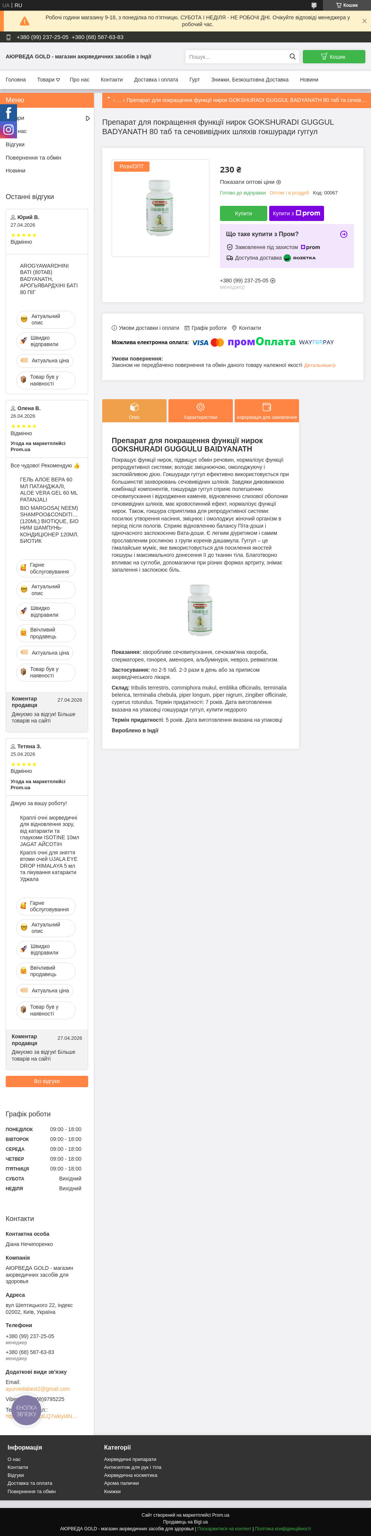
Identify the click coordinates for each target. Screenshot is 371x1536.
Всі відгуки (47, 1081)
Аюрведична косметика (130, 1475)
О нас (14, 1459)
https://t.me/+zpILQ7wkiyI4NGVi (42, 1416)
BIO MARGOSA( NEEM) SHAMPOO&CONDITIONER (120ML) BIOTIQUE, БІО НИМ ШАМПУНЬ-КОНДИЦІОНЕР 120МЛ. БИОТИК (50, 524)
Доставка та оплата (30, 1483)
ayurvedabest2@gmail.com (38, 1389)
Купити (243, 213)
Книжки (112, 1491)
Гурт (194, 80)
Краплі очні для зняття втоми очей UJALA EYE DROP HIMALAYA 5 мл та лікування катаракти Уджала (48, 866)
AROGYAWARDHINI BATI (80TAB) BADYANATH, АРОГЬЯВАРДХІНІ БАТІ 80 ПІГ (49, 279)
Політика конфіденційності (283, 1528)
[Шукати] (292, 56)
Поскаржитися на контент (224, 1528)
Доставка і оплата (156, 80)
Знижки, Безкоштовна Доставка (250, 80)
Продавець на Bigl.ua (185, 1522)
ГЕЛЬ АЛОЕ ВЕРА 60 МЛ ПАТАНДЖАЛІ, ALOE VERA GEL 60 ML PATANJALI (49, 489)
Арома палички (121, 1483)
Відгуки (15, 144)
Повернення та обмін (33, 157)
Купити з (296, 213)
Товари (46, 80)
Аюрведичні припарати (130, 1459)
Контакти (112, 80)
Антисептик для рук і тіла (132, 1467)
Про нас (79, 80)
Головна (16, 80)
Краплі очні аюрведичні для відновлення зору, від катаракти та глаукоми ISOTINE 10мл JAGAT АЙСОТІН (49, 831)
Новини (309, 80)
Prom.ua (220, 1515)
